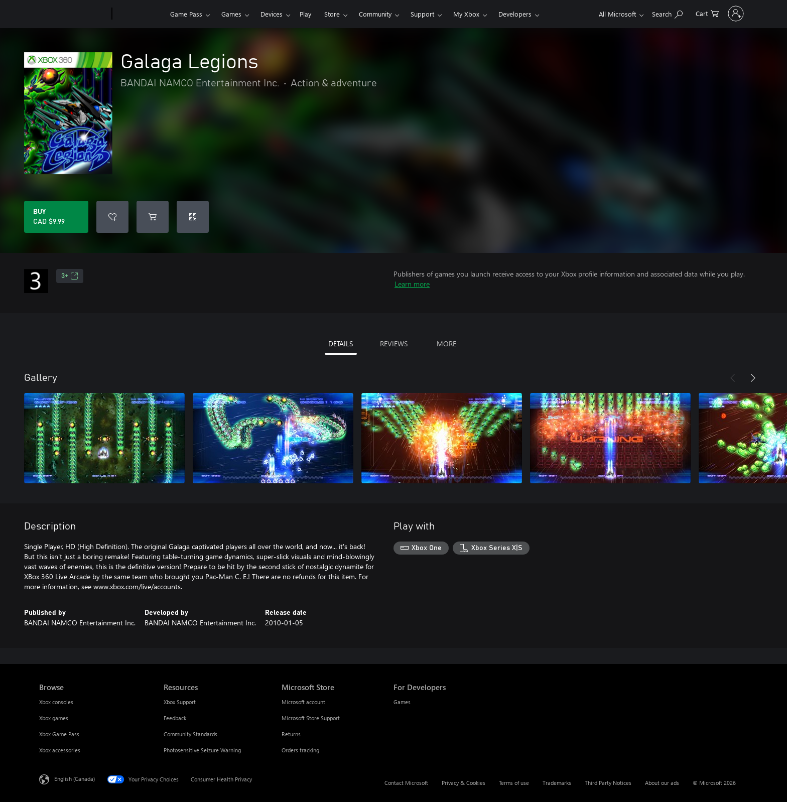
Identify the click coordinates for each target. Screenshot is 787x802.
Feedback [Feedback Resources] (175, 718)
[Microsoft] (73, 14)
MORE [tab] (446, 343)
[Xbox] (140, 14)
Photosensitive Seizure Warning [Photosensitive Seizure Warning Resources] (202, 750)
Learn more (412, 284)
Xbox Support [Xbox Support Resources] (180, 702)
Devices (271, 14)
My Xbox (466, 14)
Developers (515, 14)
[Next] (753, 378)
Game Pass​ (186, 14)
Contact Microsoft (406, 782)
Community (375, 14)
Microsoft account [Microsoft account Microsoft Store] (303, 702)
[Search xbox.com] (640, 13)
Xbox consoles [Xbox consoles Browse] (56, 702)
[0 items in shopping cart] (679, 13)
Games (231, 14)
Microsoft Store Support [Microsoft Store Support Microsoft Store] (311, 718)
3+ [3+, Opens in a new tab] (69, 276)
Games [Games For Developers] (402, 702)
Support (422, 14)
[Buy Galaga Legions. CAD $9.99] (56, 217)
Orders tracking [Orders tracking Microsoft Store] (300, 750)
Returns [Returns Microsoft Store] (291, 734)
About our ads (662, 782)
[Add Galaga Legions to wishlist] (112, 217)
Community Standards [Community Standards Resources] (190, 734)
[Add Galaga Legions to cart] (153, 217)
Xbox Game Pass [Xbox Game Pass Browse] (59, 734)
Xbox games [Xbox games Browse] (53, 718)
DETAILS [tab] (340, 343)
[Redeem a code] (193, 217)
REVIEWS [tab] (394, 343)
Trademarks (557, 782)
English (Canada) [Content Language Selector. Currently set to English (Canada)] (74, 778)
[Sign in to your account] (722, 14)
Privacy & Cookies (463, 782)
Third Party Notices (608, 782)
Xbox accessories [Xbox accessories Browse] (59, 750)
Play (305, 14)
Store (332, 14)
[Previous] (733, 378)
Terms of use (514, 782)
